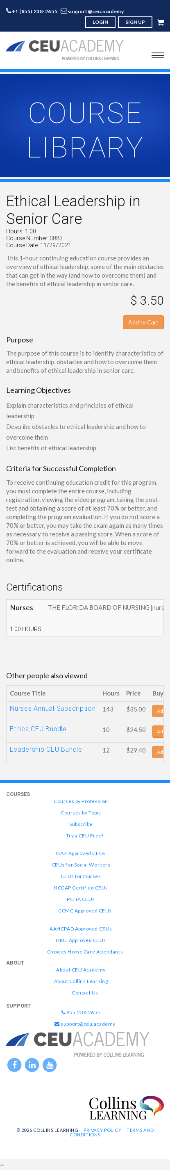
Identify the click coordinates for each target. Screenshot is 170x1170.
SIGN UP (135, 22)
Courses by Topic (81, 813)
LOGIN (100, 22)
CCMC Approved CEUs (85, 911)
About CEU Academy (80, 970)
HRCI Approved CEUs (81, 940)
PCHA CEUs (81, 899)
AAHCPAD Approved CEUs (81, 929)
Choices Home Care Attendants (85, 952)
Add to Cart (143, 322)
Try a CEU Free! (85, 835)
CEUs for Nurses (81, 876)
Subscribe (81, 824)
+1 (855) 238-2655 (35, 11)
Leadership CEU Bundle (46, 749)
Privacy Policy (103, 1130)
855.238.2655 (80, 1012)
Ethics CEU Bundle (38, 729)
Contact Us (85, 993)
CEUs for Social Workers (81, 865)
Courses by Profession (81, 801)
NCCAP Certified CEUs (81, 888)
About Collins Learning (81, 981)
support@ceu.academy (96, 11)
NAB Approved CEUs (80, 853)
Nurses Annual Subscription (53, 708)
